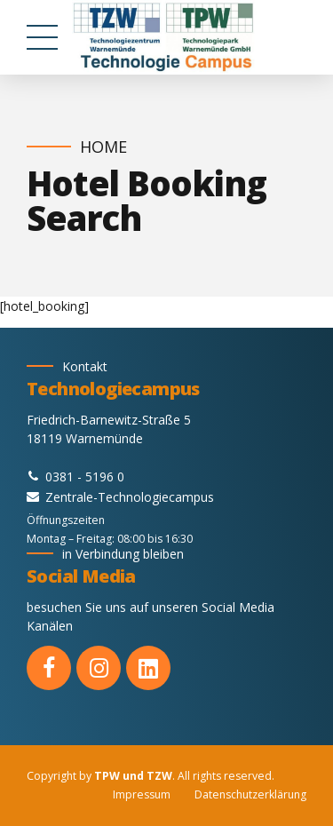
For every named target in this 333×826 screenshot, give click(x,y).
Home (103, 147)
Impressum (141, 794)
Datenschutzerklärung (250, 794)
